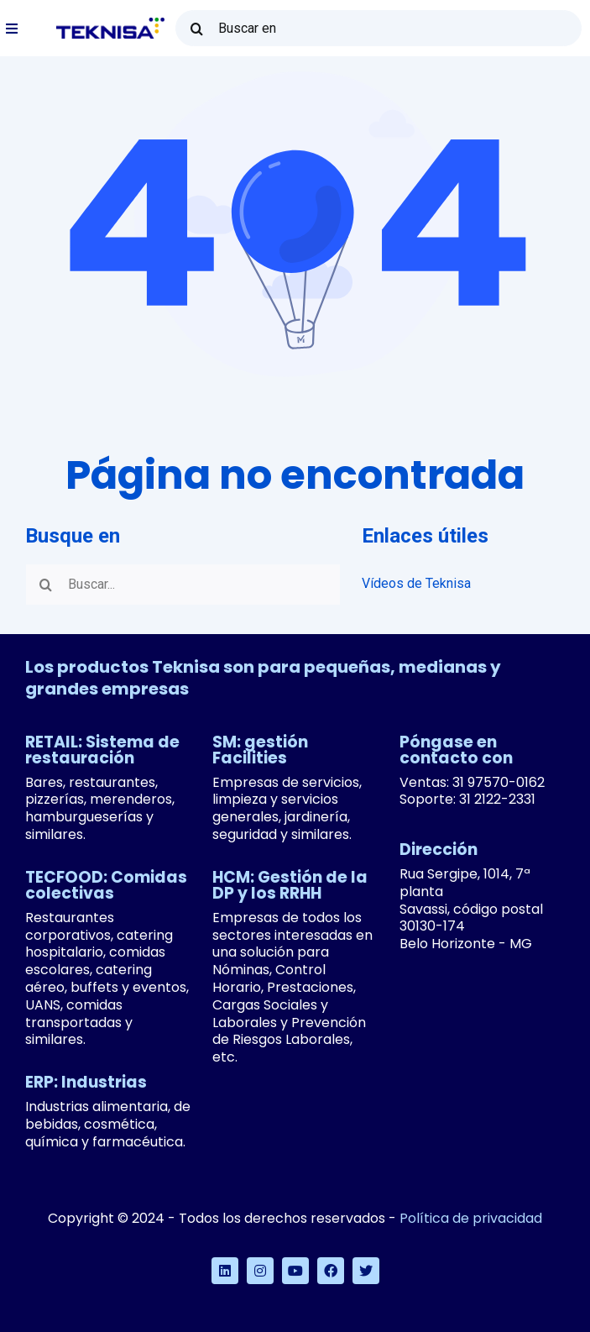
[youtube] (295, 1270)
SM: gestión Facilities (260, 750)
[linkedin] (224, 1270)
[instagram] (260, 1270)
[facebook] (330, 1270)
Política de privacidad (470, 1218)
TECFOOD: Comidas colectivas (106, 885)
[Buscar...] (183, 585)
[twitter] (365, 1270)
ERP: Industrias (86, 1082)
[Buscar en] (378, 28)
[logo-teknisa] (110, 24)
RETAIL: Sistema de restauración (102, 750)
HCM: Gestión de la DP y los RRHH (290, 885)
